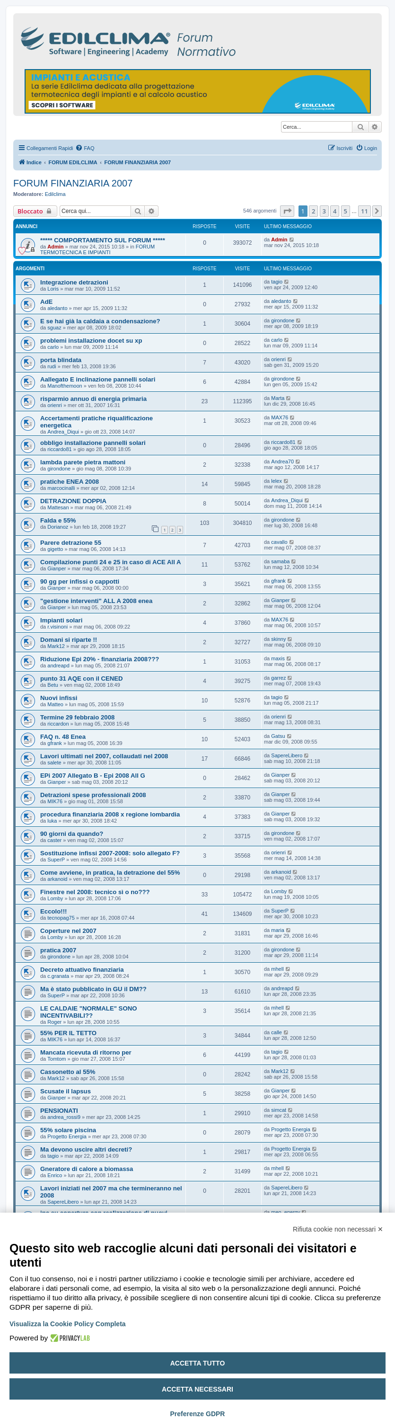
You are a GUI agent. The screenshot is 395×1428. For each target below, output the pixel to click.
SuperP (56, 859)
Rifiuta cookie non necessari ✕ (338, 1229)
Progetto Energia (67, 1136)
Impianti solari (61, 620)
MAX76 (279, 417)
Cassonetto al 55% (68, 1071)
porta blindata (60, 360)
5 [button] (345, 211)
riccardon (58, 724)
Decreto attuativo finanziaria (82, 969)
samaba (280, 561)
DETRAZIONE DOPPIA (73, 501)
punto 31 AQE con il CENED (81, 678)
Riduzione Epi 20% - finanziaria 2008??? (99, 659)
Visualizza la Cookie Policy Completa (67, 1324)
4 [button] (334, 211)
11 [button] (364, 211)
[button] (287, 211)
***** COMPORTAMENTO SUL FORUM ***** (102, 240)
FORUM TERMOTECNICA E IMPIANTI (97, 249)
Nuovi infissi (58, 697)
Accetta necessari (197, 1389)
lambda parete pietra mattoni (82, 462)
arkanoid (57, 879)
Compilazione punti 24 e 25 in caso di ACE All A (110, 562)
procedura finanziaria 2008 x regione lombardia (110, 814)
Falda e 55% (58, 520)
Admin (55, 246)
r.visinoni (57, 627)
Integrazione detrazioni (74, 282)
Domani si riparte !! (68, 639)
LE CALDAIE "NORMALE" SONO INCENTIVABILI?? (88, 1012)
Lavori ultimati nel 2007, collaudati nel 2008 (104, 756)
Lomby (55, 898)
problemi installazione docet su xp (91, 340)
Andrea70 (282, 461)
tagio (276, 281)
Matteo (55, 704)
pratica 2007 (58, 950)
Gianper (56, 568)
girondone (282, 320)
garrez (278, 678)
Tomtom (56, 1059)
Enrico (54, 1175)
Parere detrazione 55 (70, 542)
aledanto (57, 308)
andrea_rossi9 (63, 1117)
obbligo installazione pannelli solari (93, 442)
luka (52, 821)
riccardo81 (59, 449)
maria (277, 930)
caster (54, 840)
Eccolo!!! (53, 911)
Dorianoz (57, 527)
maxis (278, 658)
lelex (276, 481)
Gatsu (278, 736)
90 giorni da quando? (71, 833)
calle (276, 1032)
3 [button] (324, 211)
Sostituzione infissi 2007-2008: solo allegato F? (110, 853)
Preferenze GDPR (197, 1414)
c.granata (58, 976)
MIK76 (54, 801)
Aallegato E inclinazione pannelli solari (97, 379)
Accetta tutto (197, 1363)
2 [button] (313, 211)
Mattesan (58, 507)
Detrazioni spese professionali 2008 (93, 794)
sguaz (54, 327)
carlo (53, 347)
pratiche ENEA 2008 (69, 481)
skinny (278, 639)
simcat (278, 1110)
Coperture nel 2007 (68, 930)
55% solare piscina (68, 1130)
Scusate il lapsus (65, 1091)
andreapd (58, 665)
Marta (277, 398)
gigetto (55, 549)
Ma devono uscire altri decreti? (86, 1149)
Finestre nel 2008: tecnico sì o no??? (95, 892)
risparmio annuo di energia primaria (93, 398)
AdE (46, 301)
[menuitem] (84, 148)
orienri (278, 359)
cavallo (279, 542)
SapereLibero (286, 755)
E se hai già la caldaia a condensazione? (100, 321)
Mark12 (56, 646)
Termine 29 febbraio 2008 (77, 717)
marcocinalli (61, 488)
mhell (277, 969)
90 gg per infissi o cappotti (79, 581)
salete (54, 762)
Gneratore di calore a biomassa (86, 1168)
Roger (54, 1022)
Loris (53, 289)
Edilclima (55, 194)
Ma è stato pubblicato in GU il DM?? (93, 989)
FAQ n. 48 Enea (63, 736)
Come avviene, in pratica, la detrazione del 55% (110, 872)
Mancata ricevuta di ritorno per (86, 1052)
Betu (52, 685)
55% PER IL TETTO (68, 1033)
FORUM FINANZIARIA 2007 (72, 183)
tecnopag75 (61, 918)
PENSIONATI (59, 1110)
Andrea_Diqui (63, 432)
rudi (51, 366)
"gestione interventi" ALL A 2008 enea (96, 600)
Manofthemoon (64, 386)
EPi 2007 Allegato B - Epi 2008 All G (92, 775)
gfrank (278, 581)
